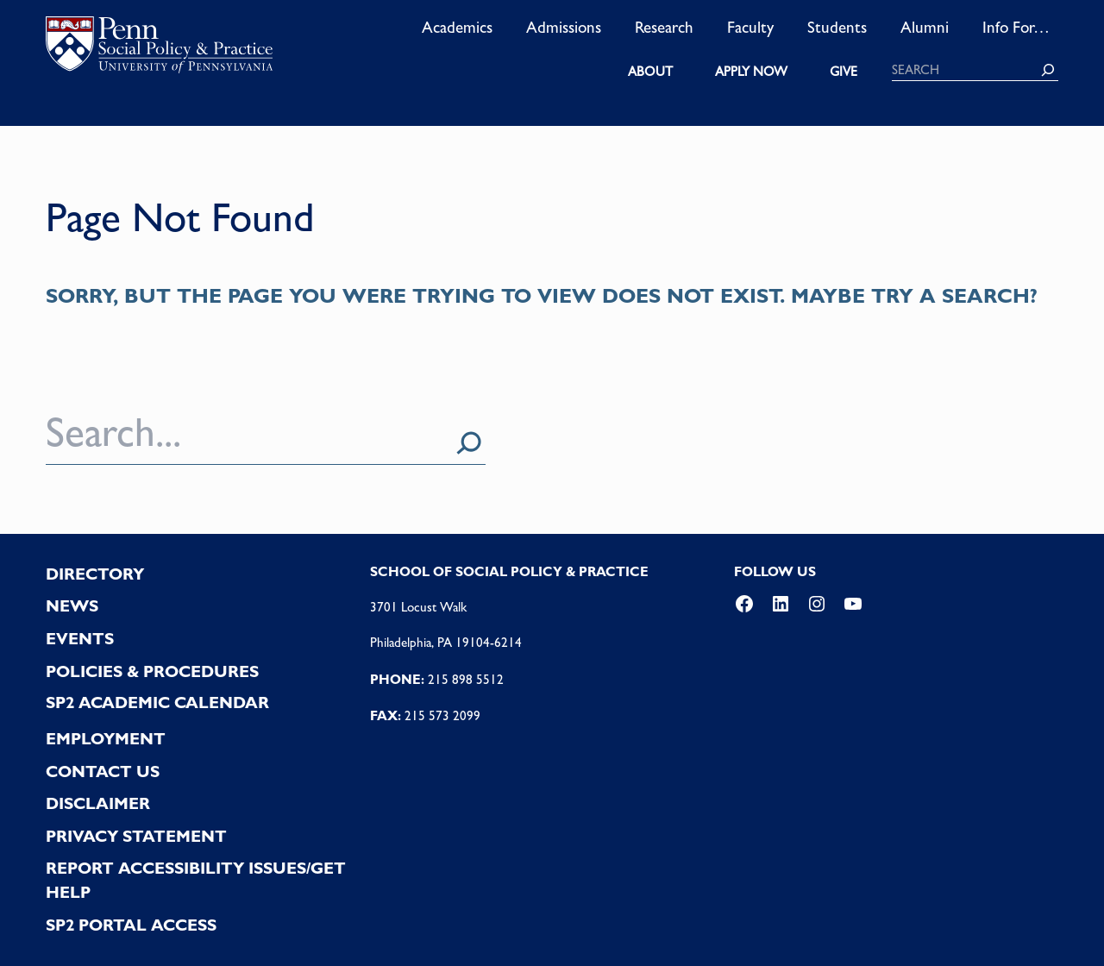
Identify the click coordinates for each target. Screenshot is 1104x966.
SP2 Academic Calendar (157, 702)
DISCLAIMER (98, 803)
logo (159, 48)
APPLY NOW (751, 71)
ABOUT (650, 71)
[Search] (1048, 70)
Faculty (750, 26)
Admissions (563, 26)
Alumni (924, 26)
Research (664, 26)
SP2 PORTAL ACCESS (131, 925)
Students (837, 26)
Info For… (1016, 26)
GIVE (843, 71)
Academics (457, 26)
